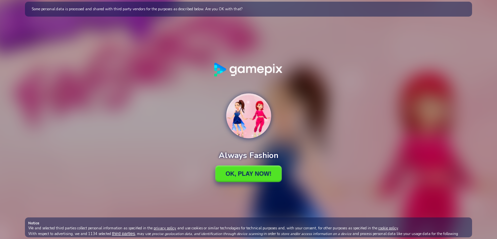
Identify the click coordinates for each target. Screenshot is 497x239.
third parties (123, 233)
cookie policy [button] (388, 228)
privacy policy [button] (165, 228)
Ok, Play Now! (248, 173)
